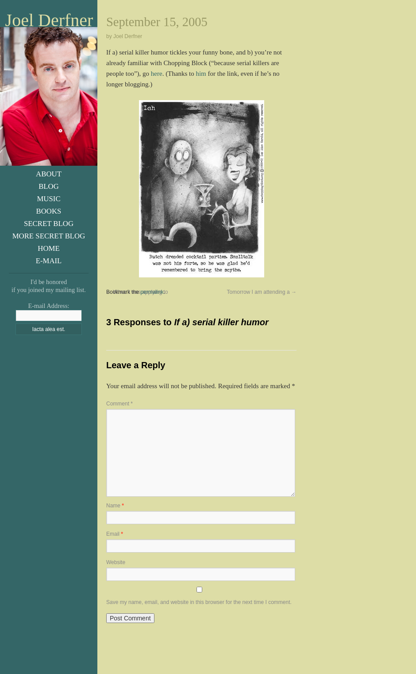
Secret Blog (48, 223)
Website (115, 562)
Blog (49, 186)
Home (48, 248)
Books (49, 211)
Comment (119, 404)
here (156, 73)
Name (115, 506)
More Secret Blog (48, 236)
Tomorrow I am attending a (262, 292)
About (49, 174)
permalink (151, 292)
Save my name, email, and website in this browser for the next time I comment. (199, 602)
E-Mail (49, 261)
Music (48, 199)
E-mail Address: (48, 305)
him (201, 73)
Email (114, 534)
